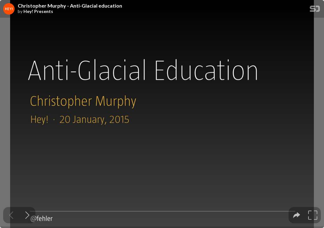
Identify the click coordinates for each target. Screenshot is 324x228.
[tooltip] (297, 215)
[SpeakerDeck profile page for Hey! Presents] (9, 9)
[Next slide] (27, 215)
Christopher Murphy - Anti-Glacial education (70, 5)
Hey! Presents (38, 11)
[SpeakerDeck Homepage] (315, 10)
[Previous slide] (11, 215)
